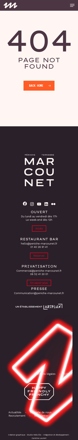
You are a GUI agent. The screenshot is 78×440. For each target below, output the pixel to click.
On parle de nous (40, 412)
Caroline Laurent (39, 438)
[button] (72, 5)
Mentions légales (44, 373)
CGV (67, 373)
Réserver (39, 255)
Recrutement (16, 415)
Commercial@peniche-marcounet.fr (39, 270)
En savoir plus (39, 282)
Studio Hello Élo (34, 435)
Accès (39, 228)
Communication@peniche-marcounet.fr (39, 293)
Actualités (14, 412)
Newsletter (41, 415)
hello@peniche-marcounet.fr (39, 243)
